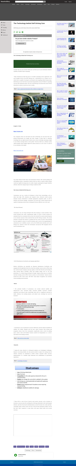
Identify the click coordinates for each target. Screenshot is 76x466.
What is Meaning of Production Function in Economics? (61, 144)
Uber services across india (23, 338)
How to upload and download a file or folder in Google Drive (30, 89)
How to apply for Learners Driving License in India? (62, 91)
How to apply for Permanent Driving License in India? (62, 69)
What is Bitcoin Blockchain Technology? (62, 99)
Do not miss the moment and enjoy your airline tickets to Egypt (62, 107)
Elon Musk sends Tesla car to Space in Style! (62, 24)
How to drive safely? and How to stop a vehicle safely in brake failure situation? (62, 55)
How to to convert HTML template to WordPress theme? (62, 122)
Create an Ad (21, 43)
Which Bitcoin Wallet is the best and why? (62, 129)
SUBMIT (60, 161)
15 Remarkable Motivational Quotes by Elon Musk (62, 62)
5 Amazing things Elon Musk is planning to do (61, 39)
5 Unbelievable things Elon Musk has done (62, 31)
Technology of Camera (22, 360)
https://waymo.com (18, 131)
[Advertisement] (38, 13)
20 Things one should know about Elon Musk (62, 46)
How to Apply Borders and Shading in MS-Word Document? (62, 114)
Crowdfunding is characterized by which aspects (61, 137)
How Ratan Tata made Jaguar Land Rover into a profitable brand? (62, 84)
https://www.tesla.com (18, 150)
